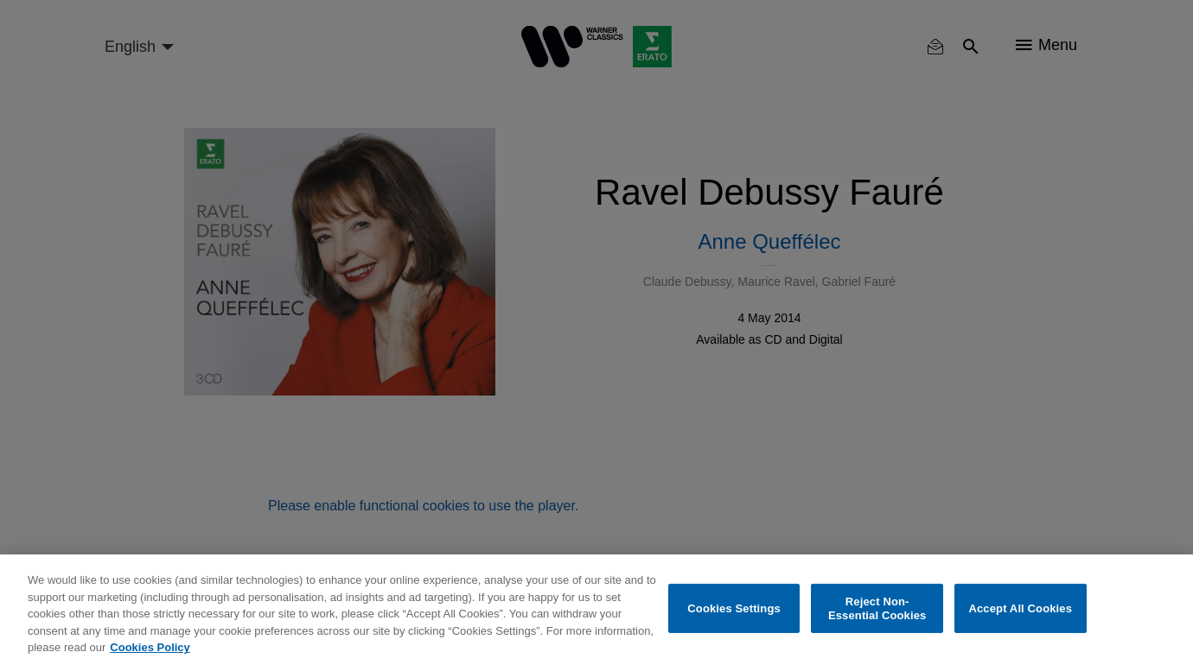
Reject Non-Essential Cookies (877, 608)
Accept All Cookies (1020, 608)
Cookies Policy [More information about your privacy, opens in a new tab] (149, 647)
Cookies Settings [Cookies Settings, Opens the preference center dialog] (734, 608)
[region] (596, 609)
